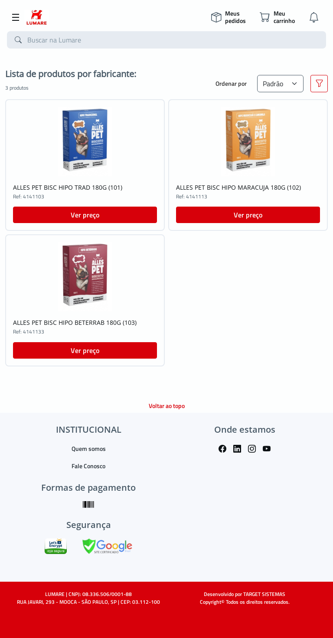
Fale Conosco (88, 465)
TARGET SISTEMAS (264, 594)
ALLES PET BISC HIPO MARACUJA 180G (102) (238, 187)
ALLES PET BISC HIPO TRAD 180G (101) (67, 187)
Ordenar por (231, 83)
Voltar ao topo (167, 405)
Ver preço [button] (85, 215)
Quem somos (89, 448)
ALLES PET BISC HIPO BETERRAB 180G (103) (75, 322)
